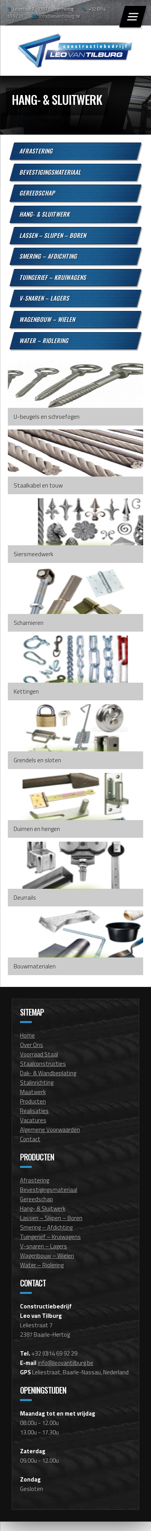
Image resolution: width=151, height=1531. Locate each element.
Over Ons (31, 1044)
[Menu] (132, 16)
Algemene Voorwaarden (50, 1129)
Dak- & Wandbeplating (48, 1073)
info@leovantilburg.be (59, 16)
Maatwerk (33, 1091)
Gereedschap (38, 192)
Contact (30, 1139)
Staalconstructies (43, 1063)
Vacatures (33, 1120)
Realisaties (34, 1110)
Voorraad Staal (39, 1054)
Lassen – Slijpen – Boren (53, 234)
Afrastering (37, 150)
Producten (33, 1101)
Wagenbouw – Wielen (48, 319)
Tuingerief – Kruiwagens (53, 277)
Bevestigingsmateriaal (51, 172)
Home (27, 1035)
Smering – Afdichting (49, 256)
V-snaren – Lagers (45, 298)
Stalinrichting (36, 1082)
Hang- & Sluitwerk (45, 214)
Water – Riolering (44, 340)
